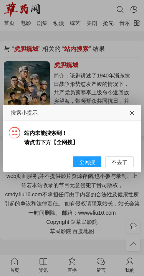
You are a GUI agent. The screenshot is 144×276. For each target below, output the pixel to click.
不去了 (119, 182)
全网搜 (87, 182)
